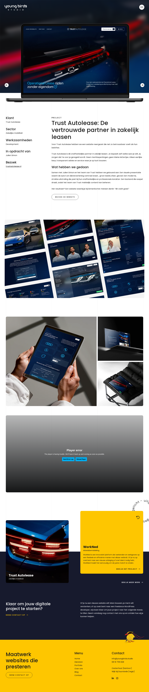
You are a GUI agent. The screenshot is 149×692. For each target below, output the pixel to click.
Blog (76, 672)
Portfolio (78, 665)
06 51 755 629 (118, 662)
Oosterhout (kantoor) (122, 668)
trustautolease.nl (13, 166)
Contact (78, 675)
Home (77, 658)
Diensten (78, 662)
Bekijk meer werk (131, 582)
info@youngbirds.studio (122, 658)
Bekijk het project (126, 569)
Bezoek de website (65, 197)
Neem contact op (15, 615)
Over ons (78, 668)
